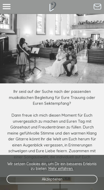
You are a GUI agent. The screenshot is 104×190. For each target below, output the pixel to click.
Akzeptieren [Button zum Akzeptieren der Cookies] (52, 179)
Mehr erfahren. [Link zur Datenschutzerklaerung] (60, 168)
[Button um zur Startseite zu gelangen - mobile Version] (52, 6)
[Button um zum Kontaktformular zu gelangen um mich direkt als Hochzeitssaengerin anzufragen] (97, 6)
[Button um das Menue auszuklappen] (6, 6)
